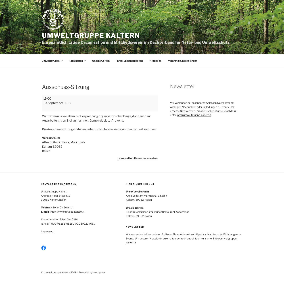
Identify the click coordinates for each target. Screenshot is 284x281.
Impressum (47, 231)
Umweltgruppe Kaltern (91, 35)
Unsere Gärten (101, 60)
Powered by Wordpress (92, 272)
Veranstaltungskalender (182, 60)
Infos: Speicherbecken (129, 60)
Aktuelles (155, 60)
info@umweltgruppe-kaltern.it (194, 114)
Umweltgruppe (52, 60)
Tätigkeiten (77, 60)
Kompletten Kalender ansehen (138, 158)
